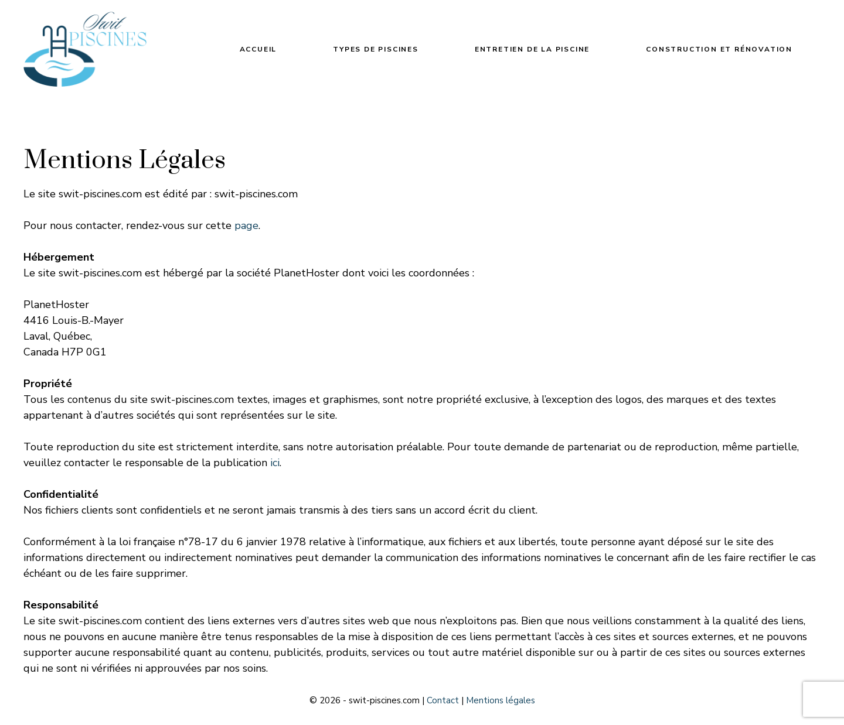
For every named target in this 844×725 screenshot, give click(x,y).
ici (275, 463)
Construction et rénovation (719, 49)
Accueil (258, 49)
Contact (443, 700)
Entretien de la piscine (532, 49)
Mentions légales (500, 700)
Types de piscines (375, 49)
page (246, 225)
